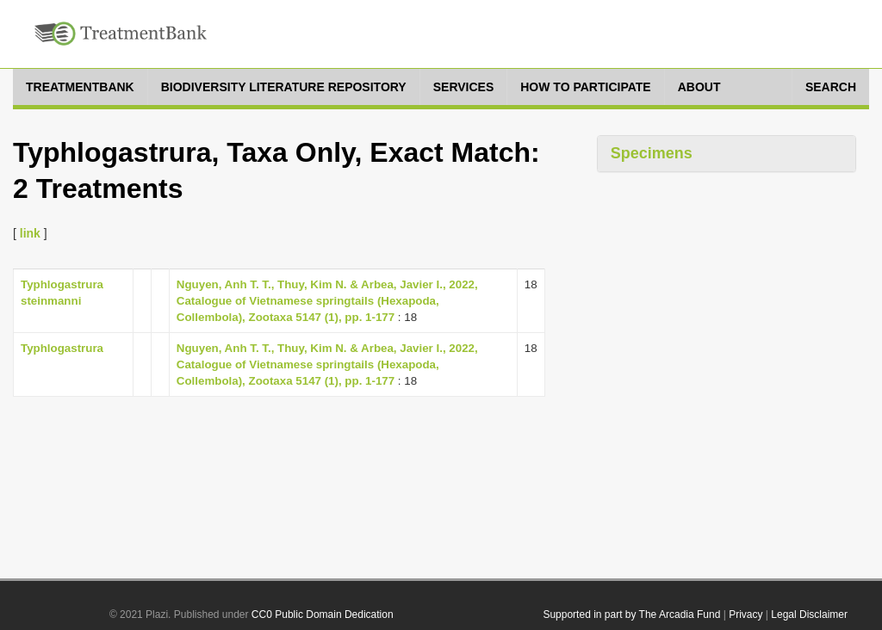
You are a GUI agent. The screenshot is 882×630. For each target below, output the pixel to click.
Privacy (745, 614)
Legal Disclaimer (809, 614)
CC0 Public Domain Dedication (323, 614)
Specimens (652, 153)
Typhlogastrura (62, 348)
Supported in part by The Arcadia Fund (631, 614)
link (30, 233)
